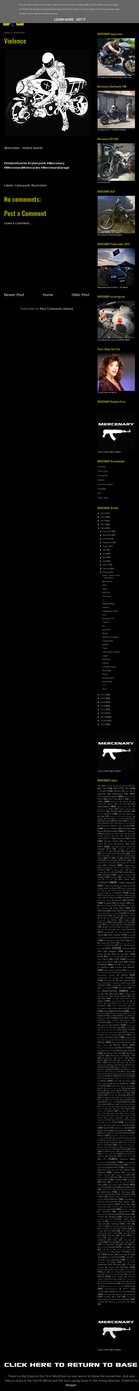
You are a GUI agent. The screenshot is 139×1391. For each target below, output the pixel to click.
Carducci (103, 856)
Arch (130, 807)
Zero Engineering (112, 1299)
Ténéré (132, 1226)
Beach (122, 816)
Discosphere (121, 903)
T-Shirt (114, 1219)
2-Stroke (102, 791)
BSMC (100, 838)
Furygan (103, 943)
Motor (110, 1076)
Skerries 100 (102, 1177)
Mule (107, 1084)
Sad (117, 1154)
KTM (111, 1018)
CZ (104, 886)
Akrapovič (114, 802)
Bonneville (126, 828)
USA (116, 1257)
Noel (129, 1093)
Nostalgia (122, 1095)
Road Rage (106, 670)
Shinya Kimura (129, 1167)
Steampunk (125, 1194)
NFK (99, 493)
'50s (126, 786)
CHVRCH (101, 870)
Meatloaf (111, 1048)
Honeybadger (103, 978)
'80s (115, 788)
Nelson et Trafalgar (110, 637)
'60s (133, 786)
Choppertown (107, 868)
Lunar (123, 1035)
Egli (101, 918)
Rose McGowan (106, 1149)
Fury (104, 615)
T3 (134, 1219)
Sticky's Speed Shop (117, 1197)
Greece (130, 957)
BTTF (108, 838)
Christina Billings (124, 868)
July (104, 550)
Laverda (122, 1022)
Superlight (106, 1211)
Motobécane (115, 1074)
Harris (115, 965)
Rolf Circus (104, 1147)
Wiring (102, 1284)
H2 (111, 962)
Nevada (100, 1091)
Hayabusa (105, 967)
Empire (127, 920)
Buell (132, 838)
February (106, 568)
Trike (125, 1244)
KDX (131, 1011)
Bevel (123, 819)
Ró (99, 1140)
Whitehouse (109, 1281)
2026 (102, 513)
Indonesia (127, 994)
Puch (99, 1122)
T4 (102, 1221)
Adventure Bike (120, 793)
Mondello (121, 1065)
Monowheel (107, 581)
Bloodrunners (105, 826)
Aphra (104, 589)
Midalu (110, 1060)
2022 (102, 528)
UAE (131, 1252)
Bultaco (110, 844)
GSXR (116, 959)
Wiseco (123, 1284)
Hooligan (115, 978)
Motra (113, 1078)
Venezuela (101, 1262)
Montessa (128, 1067)
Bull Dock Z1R (108, 618)
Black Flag (125, 823)
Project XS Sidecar (117, 1120)
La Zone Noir (103, 475)
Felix (102, 930)
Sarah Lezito (127, 1156)
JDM (109, 1003)
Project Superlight (115, 1118)
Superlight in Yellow (110, 611)
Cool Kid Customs (124, 875)
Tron (124, 1247)
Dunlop (100, 913)
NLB (122, 1093)
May (105, 557)
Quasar (118, 1125)
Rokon (133, 1145)
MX (104, 1086)
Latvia (113, 1022)
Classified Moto (117, 870)
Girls (108, 948)
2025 (102, 517)
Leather (116, 1025)
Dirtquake (107, 903)
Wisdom (112, 1283)
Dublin (104, 911)
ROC (101, 1145)
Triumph (111, 1247)
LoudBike (110, 1032)
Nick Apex (131, 1091)
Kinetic (128, 1013)
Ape (128, 804)
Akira (104, 585)
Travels (132, 1242)
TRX (103, 1250)
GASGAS (100, 945)
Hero (120, 970)
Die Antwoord (111, 897)
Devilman (106, 659)
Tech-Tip (112, 1226)
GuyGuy (104, 962)
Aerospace (112, 796)
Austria (100, 814)
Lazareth (131, 1022)
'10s (107, 786)
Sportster (106, 1192)
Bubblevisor (120, 838)
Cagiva (112, 847)
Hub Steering (125, 980)
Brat (133, 831)
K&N (122, 1008)
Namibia (132, 1086)
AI (124, 799)
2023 (102, 524)
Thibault (101, 1233)
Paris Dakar (102, 1104)
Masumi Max (116, 1042)
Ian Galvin (114, 985)
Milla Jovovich (122, 1060)
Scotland (101, 1162)
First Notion (118, 932)
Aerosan (101, 797)
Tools (114, 1240)
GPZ (126, 954)
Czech (111, 886)
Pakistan (110, 1102)
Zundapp (101, 1302)
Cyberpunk (22, 185)
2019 (102, 702)
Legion (105, 656)
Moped (111, 1069)
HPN (105, 981)
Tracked (111, 1242)
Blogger (71, 1385)
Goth (109, 954)
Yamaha (131, 1291)
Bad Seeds (122, 814)
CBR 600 (109, 860)
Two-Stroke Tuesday (111, 652)
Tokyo (122, 1235)
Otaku (102, 1100)
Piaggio (117, 1107)
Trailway (123, 1242)
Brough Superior (104, 836)
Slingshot (118, 1180)
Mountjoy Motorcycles (127, 1078)
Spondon (131, 1189)
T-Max (106, 1219)
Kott (133, 1016)
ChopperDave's (129, 865)
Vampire (108, 1260)
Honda (124, 975)
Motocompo (127, 1074)
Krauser (103, 1018)
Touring (101, 1242)
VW (133, 1269)
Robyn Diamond (129, 1142)
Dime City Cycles (104, 900)
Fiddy (110, 930)
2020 (102, 698)
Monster (118, 1067)
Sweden (127, 1214)
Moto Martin (102, 1074)
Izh (113, 998)
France (131, 937)
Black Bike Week (112, 823)
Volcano (116, 1270)
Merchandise (107, 1058)
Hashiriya (124, 965)
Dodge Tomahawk (107, 905)
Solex (124, 1182)
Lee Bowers (108, 1027)
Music (126, 1083)
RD (133, 1130)
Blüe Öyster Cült (120, 826)
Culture (127, 879)
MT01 (116, 1081)
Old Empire (112, 1097)
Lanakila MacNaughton (121, 1020)
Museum (116, 1084)
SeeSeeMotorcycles (116, 1165)
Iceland (132, 985)
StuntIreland (102, 1209)
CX (119, 883)
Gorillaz (100, 954)
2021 (102, 695)
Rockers (109, 1145)
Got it (81, 19)
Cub (115, 879)
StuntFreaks (127, 1207)
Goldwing (128, 951)
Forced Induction (116, 938)
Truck (132, 1247)
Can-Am (105, 854)
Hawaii (132, 965)
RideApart (129, 1138)
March (105, 565)
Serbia (130, 1165)
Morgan (121, 1069)
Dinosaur (118, 900)
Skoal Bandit (127, 1177)
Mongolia (131, 1065)
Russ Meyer (105, 1154)
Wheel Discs (113, 1279)
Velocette (129, 1260)
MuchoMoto (126, 1081)
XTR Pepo (102, 467)
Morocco (101, 1071)
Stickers (101, 1196)
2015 (102, 717)
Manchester (128, 1040)
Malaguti (108, 1040)
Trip (133, 1244)
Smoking (131, 1180)
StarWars (112, 1194)
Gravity (121, 957)
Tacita (111, 1221)
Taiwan (120, 1221)
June (105, 554)
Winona (132, 1281)
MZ (125, 1086)
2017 (102, 709)
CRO (107, 879)
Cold (115, 872)
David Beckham (127, 888)
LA (130, 1018)
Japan (100, 1001)
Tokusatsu (111, 1235)
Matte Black (120, 1045)
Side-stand (115, 1170)
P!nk (125, 1100)
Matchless (128, 1042)
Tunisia (119, 1250)
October (106, 539)
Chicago (123, 863)
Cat (109, 858)
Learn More (64, 19)
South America (112, 1185)
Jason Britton (116, 1001)
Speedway (120, 1189)
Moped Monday (108, 604)
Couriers (113, 877)
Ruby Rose (112, 1151)
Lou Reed (101, 1032)
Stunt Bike (125, 1204)
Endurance (102, 922)
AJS (131, 799)
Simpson (116, 1172)
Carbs (133, 854)
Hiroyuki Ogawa (127, 973)
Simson (129, 1172)
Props (130, 1120)
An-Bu (120, 804)
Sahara (125, 1154)
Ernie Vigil (127, 922)
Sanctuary (112, 1156)
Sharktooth (112, 1167)
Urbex (109, 1257)
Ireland (123, 996)
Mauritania (101, 1048)
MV (99, 1086)
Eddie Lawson (129, 915)
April (105, 561)
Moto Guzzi (125, 1071)
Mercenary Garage (125, 1050)
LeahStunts (104, 1025)
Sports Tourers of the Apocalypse (111, 576)
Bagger (132, 814)
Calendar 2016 (103, 851)
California (116, 851)
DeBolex (129, 890)
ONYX (121, 1097)
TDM (128, 1224)
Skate (128, 1175)
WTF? (125, 1289)
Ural (129, 1254)
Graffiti (100, 956)
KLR (117, 1016)
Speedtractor (107, 1189)
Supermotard (123, 1211)
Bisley (100, 823)
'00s (99, 786)
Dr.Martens (104, 908)
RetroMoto (115, 1136)
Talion (104, 648)
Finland (118, 930)
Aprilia (119, 807)
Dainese (129, 886)
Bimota (130, 821)
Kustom (121, 1018)
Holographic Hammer (106, 975)
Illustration (39, 185)
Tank (128, 1221)
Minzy (123, 1062)
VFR (124, 1262)
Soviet (126, 1184)
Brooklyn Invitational (124, 834)
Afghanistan (128, 797)
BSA (129, 836)
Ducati (125, 910)
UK (99, 1254)
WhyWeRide (121, 1281)
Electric (114, 920)
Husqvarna (102, 985)
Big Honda (105, 821)
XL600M (101, 1292)
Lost (129, 1030)
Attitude (114, 811)
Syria (99, 1219)
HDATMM (118, 967)
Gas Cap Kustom (126, 943)
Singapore (118, 1175)
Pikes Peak (127, 1107)
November (107, 535)
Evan (100, 924)
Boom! (100, 831)
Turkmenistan (102, 1252)
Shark (100, 1167)
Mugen (100, 1084)
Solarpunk (115, 1182)
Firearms (130, 929)
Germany (110, 945)
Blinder (105, 633)
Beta (116, 819)
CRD (99, 879)
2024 (102, 521)
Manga (101, 1042)
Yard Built (107, 1294)
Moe (111, 1065)
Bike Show (118, 821)
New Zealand (111, 1091)
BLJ (103, 626)
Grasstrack (112, 957)
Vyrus (105, 1272)
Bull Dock (128, 841)
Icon (109, 987)
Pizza (118, 1109)
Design (132, 893)
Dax (99, 890)
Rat (124, 1130)
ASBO (111, 809)
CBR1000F (121, 860)
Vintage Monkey (104, 1270)
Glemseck (127, 948)
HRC (113, 981)
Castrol (122, 856)
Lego (118, 1027)
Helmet (131, 967)
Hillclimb (115, 973)
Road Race (108, 1140)
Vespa (113, 1262)
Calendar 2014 (104, 849)
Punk (114, 1122)
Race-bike (130, 1125)
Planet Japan (103, 498)
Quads (109, 1125)
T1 (123, 1219)
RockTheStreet (122, 1145)
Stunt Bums (102, 1207)
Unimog (121, 1254)
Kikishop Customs (116, 1013)
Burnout (121, 844)
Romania (125, 1147)
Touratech (127, 1240)
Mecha (121, 1047)
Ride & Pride (116, 1138)
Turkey (129, 1250)
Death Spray (116, 890)
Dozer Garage (130, 905)
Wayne (105, 674)
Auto (108, 813)
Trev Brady (106, 1244)
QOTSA (100, 1125)
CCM (107, 863)
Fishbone (128, 932)
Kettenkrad (102, 1013)
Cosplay (101, 877)
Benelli (109, 819)
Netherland (126, 1088)
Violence (105, 607)
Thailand (123, 1228)
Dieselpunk (126, 897)
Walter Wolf (109, 1274)
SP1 (99, 1187)
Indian (116, 994)
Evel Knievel (111, 925)
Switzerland (127, 1217)
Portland (109, 1111)
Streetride (113, 1202)
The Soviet (126, 1231)
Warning (120, 1274)
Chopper (112, 865)
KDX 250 (106, 592)
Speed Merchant (128, 1187)
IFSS (133, 988)
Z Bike (118, 1297)
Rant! (116, 1131)
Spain (105, 1187)
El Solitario (128, 918)
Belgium (100, 819)
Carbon (123, 853)
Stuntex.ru (115, 1207)
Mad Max (114, 1037)
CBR (99, 860)
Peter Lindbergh (105, 1107)
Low (119, 1032)
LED (99, 1027)
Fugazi (132, 940)
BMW (132, 825)
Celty (114, 863)
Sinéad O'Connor (104, 1175)
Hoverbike (130, 977)
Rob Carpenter (112, 1142)
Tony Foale (128, 1238)
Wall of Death (122, 1272)
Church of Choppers (105, 484)
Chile (130, 863)
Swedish (101, 1217)
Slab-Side (102, 1179)
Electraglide (102, 920)
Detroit (104, 895)
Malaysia (117, 1040)
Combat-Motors (128, 872)
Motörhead (102, 1078)
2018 (102, 706)
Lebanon (129, 1025)
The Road (111, 1231)
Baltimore (113, 816)
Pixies (110, 1109)
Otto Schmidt (114, 1100)
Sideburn (101, 480)
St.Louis (101, 1194)
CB (117, 858)
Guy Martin (130, 959)
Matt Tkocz (103, 1045)
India (106, 994)
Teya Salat (113, 1229)
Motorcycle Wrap (124, 1076)
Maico (100, 1040)
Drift (133, 908)
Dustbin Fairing (110, 913)
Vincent (111, 1267)
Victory (129, 1264)
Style (112, 1209)
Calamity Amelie (125, 847)
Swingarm (112, 1217)
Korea (125, 1016)
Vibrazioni (117, 1264)
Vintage (124, 1267)
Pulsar (107, 1122)
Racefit (106, 1128)
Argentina (101, 809)
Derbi (110, 893)
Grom (100, 959)
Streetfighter (110, 1199)
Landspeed (102, 1022)
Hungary (100, 983)
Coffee (108, 872)
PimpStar (101, 1109)
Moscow (112, 1071)
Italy (103, 998)
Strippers (126, 1202)
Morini (130, 1069)
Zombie (125, 1299)
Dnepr (132, 903)
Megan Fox (109, 1051)
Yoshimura (130, 1294)
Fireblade (107, 932)
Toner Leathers (113, 1238)
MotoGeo (101, 1076)
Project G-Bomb (129, 1113)
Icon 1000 (122, 988)
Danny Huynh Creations (107, 888)
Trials (116, 1244)
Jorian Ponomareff (119, 1006)
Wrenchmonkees (111, 1289)
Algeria (125, 802)
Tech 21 (101, 1226)
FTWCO (122, 940)
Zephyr (100, 1299)
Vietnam (101, 1267)
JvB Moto (114, 1008)
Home (48, 294)
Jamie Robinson (126, 998)
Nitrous (113, 1093)
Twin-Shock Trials (117, 1252)
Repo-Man (114, 1133)
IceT (102, 988)
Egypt (108, 918)
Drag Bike (118, 908)
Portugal (122, 1111)
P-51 (104, 685)
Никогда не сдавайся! (117, 1302)
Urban (100, 1257)
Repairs (104, 1133)
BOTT (126, 831)
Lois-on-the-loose (106, 1030)
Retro (100, 1135)
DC (106, 890)
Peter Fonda (130, 1104)
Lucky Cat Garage (110, 1035)
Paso (113, 1104)
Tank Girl (101, 1224)
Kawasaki (118, 1011)
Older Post (80, 294)
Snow (104, 1182)
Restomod (126, 1133)
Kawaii (106, 1011)
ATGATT (101, 811)
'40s (120, 786)
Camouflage (130, 851)
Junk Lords (106, 596)
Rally (129, 1128)
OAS (103, 1097)
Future (112, 943)
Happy (120, 962)
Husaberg (128, 983)
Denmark (101, 893)
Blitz (133, 823)
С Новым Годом (109, 667)
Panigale (119, 1102)
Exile (103, 927)
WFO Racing (117, 1277)
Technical (122, 1226)
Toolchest (102, 1240)
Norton (100, 1095)
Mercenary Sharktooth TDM (122, 1056)
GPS (118, 954)
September (107, 542)
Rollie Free (115, 1147)
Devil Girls (106, 630)
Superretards (103, 1214)
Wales (112, 1272)
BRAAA (105, 644)
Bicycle (132, 818)
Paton (121, 1104)
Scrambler (112, 1162)
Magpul (128, 1037)
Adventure (102, 794)
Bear (130, 816)
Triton (102, 1247)
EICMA (116, 918)
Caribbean (113, 856)
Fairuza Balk (112, 927)
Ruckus (132, 1151)
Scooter (124, 1159)
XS (109, 1292)
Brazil (105, 834)
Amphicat (110, 804)
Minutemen (112, 1062)
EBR (120, 913)
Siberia (104, 1170)
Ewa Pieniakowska (127, 924)
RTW (103, 1151)
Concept (106, 874)
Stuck (100, 1204)
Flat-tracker (114, 934)
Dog (119, 905)
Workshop (130, 1286)
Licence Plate (130, 1027)
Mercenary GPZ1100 (112, 1053)
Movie (103, 1080)
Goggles (112, 951)
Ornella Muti (130, 1097)
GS (107, 959)
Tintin (125, 1233)
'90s (126, 788)
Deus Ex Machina (117, 895)
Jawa (127, 1001)
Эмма (132, 1302)
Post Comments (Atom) (56, 308)
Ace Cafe (128, 791)
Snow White (107, 681)
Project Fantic (114, 1113)
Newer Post (14, 294)
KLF (110, 1016)
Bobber (114, 828)
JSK (106, 1008)
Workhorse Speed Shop (113, 1286)
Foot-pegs (102, 938)
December (107, 531)
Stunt (110, 1204)
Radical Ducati (119, 1128)
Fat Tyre (132, 927)
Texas (103, 1229)
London (119, 1030)
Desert (118, 892)
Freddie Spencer (109, 940)
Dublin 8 (114, 911)
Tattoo (115, 1223)
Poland (128, 1109)
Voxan (126, 1270)
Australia (126, 811)
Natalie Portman (112, 1088)
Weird (100, 1276)
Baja (102, 816)
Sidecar (101, 1172)
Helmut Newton (109, 970)
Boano (106, 829)
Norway (111, 1095)
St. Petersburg (124, 1192)
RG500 (106, 1138)
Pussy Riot (128, 1122)
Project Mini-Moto (108, 1115)
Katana (131, 1008)
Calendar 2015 (124, 849)
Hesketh (130, 970)
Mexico (120, 1058)
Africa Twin (113, 799)
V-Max (127, 1257)
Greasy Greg (103, 471)
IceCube (124, 985)
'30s (113, 786)
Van (117, 1259)
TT (111, 1250)
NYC (133, 1095)
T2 (129, 1219)
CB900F (127, 858)
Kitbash (105, 663)
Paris (129, 1102)
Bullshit (100, 844)
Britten (112, 834)
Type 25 (105, 622)
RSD (133, 1149)
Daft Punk (119, 886)
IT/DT (133, 996)
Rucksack (122, 1151)
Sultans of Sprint (128, 1209)
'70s (104, 788)
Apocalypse (103, 806)
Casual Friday (107, 641)
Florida (129, 935)
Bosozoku (112, 831)
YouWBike (102, 489)
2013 (102, 724)
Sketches (113, 1177)
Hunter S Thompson (113, 983)
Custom (103, 882)
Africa (100, 799)
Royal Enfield (121, 1149)
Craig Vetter (127, 877)
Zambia (129, 1297)
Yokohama (119, 1294)
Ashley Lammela (125, 809)
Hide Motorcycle (103, 973)
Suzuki (114, 1214)
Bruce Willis (119, 836)
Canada (114, 854)
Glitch (100, 951)
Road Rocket (119, 1140)
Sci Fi (102, 1159)
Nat (101, 1088)
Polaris (100, 1111)
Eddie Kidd (116, 915)
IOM (114, 996)
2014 (102, 721)
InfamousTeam (103, 996)
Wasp (130, 1274)
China (100, 865)
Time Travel (112, 1233)
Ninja (103, 1093)
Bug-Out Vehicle (111, 841)
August (106, 546)
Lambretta (102, 1020)
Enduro (115, 922)
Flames (101, 935)
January (106, 572)
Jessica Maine (122, 1003)
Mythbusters (115, 1086)
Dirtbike (131, 900)
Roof (133, 1147)
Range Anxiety (108, 678)
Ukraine (110, 1254)
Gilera (121, 945)
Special (114, 1187)
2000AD (117, 791)
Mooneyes (101, 1069)
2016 (102, 713)
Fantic (122, 927)
